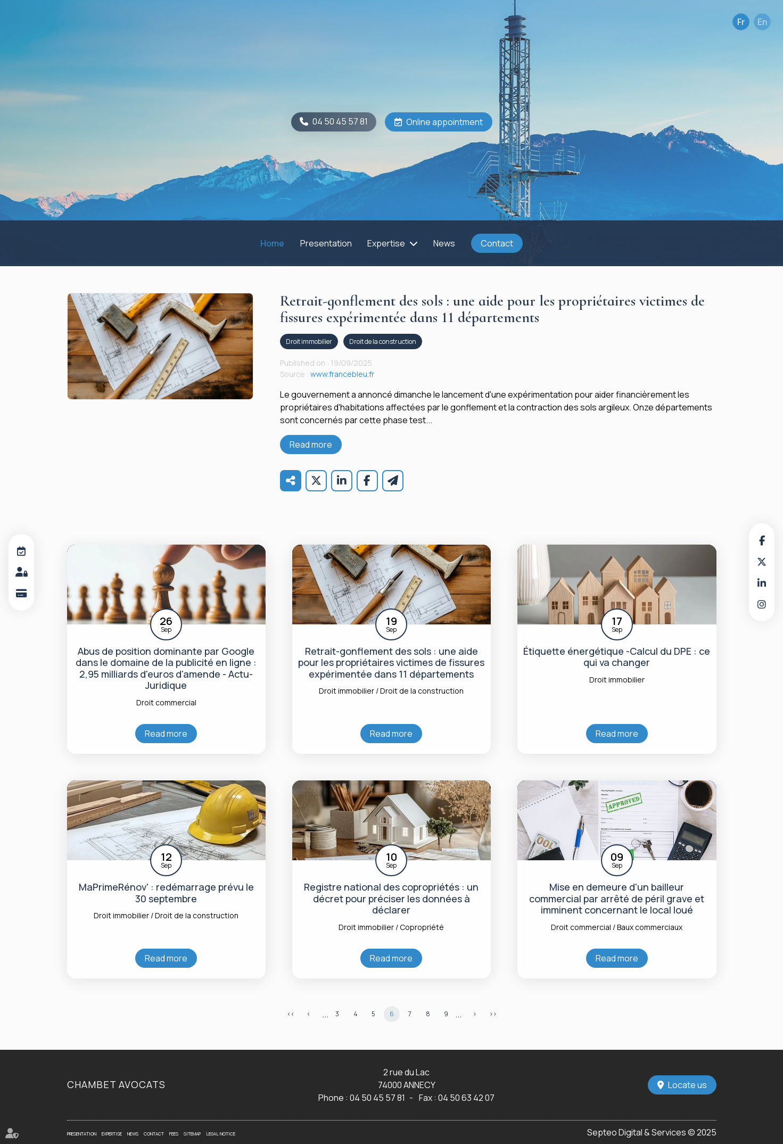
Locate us (687, 1085)
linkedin (761, 582)
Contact (497, 243)
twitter (761, 561)
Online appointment (444, 122)
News (444, 243)
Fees (173, 1134)
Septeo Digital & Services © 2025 (651, 1132)
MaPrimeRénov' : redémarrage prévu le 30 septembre (166, 893)
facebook (761, 540)
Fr (741, 22)
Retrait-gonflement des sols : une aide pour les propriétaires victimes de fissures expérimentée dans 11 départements (391, 663)
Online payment (21, 593)
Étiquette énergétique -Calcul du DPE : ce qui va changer (616, 657)
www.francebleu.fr (342, 374)
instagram (761, 604)
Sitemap (192, 1134)
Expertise (386, 243)
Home (272, 243)
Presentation (326, 243)
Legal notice (220, 1134)
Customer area (21, 572)
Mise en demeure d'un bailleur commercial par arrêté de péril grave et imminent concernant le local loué (616, 899)
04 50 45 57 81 (340, 121)
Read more (311, 444)
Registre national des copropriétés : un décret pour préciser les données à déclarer (391, 899)
